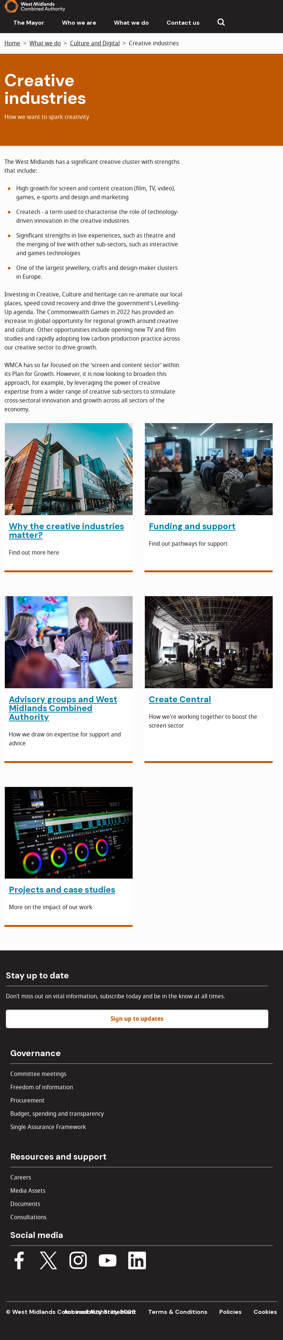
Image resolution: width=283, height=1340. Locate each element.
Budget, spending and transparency (57, 1113)
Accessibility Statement (100, 1312)
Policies (230, 1312)
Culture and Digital (95, 43)
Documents (25, 1204)
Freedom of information (41, 1087)
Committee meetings (38, 1074)
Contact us (183, 23)
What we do (131, 23)
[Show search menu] (221, 23)
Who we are (79, 23)
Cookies (265, 1312)
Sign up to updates (137, 1018)
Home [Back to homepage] (12, 43)
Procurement (27, 1100)
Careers (20, 1177)
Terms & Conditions (177, 1312)
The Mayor (28, 23)
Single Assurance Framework (48, 1127)
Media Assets (27, 1190)
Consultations (28, 1217)
